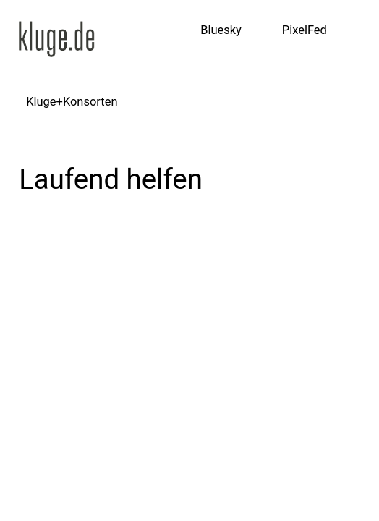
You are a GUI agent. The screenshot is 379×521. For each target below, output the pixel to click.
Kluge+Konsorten (71, 102)
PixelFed (304, 30)
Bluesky (221, 30)
